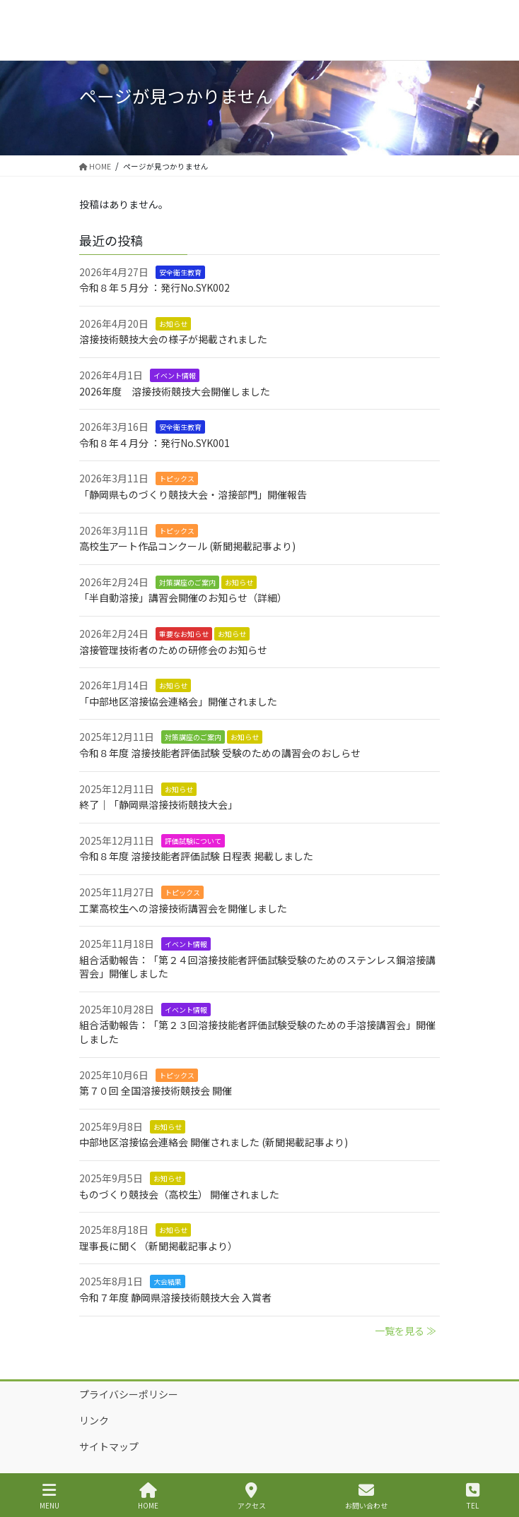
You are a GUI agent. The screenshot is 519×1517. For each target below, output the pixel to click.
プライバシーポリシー (128, 1394)
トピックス (176, 478)
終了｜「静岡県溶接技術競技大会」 (158, 804)
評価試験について (193, 840)
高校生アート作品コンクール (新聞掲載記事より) (187, 546)
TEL (472, 1496)
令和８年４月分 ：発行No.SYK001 (154, 443)
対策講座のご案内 (187, 582)
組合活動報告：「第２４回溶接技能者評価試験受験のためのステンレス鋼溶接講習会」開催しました (257, 967)
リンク (94, 1420)
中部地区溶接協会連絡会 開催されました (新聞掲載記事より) (213, 1142)
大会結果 (167, 1281)
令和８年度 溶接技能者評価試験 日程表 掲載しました (196, 856)
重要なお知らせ (184, 634)
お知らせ (173, 324)
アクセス (252, 1496)
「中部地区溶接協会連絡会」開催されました (178, 701)
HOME (148, 1496)
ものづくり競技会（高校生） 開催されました (179, 1194)
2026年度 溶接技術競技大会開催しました (174, 391)
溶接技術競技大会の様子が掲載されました (173, 339)
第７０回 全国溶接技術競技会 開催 (155, 1090)
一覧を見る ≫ (405, 1330)
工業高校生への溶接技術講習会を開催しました (183, 908)
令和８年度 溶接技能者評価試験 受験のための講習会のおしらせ (220, 753)
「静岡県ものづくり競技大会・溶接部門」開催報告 (193, 494)
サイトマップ (109, 1446)
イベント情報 (174, 375)
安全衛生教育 (180, 272)
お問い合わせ (366, 1496)
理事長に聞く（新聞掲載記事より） (158, 1246)
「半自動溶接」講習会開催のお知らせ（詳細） (183, 597)
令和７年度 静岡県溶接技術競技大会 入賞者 (175, 1297)
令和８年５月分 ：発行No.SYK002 (154, 287)
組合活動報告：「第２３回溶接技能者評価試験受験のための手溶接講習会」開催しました (257, 1032)
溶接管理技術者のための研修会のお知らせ (173, 650)
